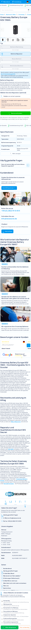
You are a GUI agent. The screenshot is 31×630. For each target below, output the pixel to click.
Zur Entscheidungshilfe (8, 74)
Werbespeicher (16, 604)
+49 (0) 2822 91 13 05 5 (10, 211)
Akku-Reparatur (16, 421)
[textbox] (27, 2)
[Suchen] (14, 10)
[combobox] (28, 2)
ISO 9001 (11, 449)
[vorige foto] (2, 30)
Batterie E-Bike (11, 14)
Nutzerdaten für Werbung (16, 608)
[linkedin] (5, 502)
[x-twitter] (20, 502)
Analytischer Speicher (16, 615)
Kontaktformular (9, 483)
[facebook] (10, 502)
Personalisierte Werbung (16, 612)
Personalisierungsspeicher (16, 622)
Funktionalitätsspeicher (16, 619)
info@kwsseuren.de (9, 218)
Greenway (21, 14)
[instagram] (15, 502)
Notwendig (16, 601)
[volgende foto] (29, 30)
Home (2, 14)
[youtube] (25, 502)
